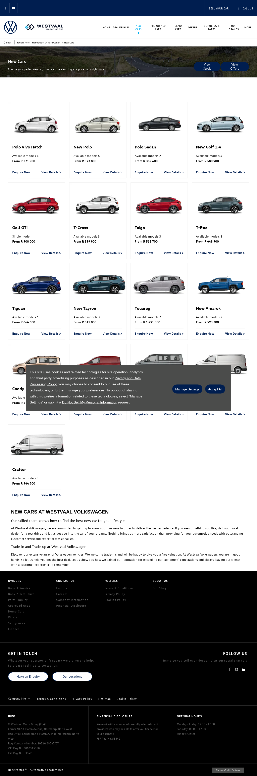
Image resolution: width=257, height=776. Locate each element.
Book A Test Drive (21, 594)
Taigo (140, 227)
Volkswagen (54, 42)
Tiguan (18, 308)
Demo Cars (16, 611)
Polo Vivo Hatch (27, 146)
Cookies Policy (115, 600)
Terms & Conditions (119, 588)
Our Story (160, 588)
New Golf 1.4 (208, 146)
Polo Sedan (145, 146)
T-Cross (80, 227)
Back (8, 42)
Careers (61, 594)
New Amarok (208, 308)
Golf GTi (20, 227)
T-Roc (201, 227)
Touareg (142, 308)
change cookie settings (228, 770)
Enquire (62, 588)
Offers (12, 617)
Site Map (104, 699)
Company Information (72, 600)
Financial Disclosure (71, 605)
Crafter (19, 469)
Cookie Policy (126, 699)
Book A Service (19, 588)
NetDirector (16, 770)
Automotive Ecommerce (46, 770)
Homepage (38, 42)
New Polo (82, 146)
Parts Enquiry (18, 600)
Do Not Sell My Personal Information (89, 402)
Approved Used (19, 605)
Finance (14, 629)
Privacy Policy (114, 594)
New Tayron (84, 308)
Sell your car (17, 623)
